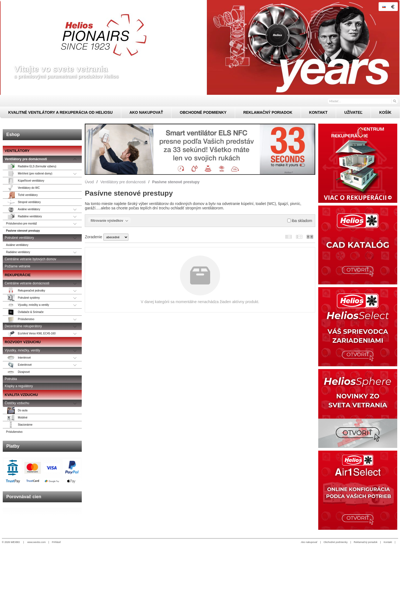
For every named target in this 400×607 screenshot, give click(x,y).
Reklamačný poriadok (366, 542)
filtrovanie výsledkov (109, 220)
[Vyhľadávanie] (363, 101)
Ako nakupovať (309, 542)
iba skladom (299, 220)
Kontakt (388, 542)
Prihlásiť (56, 542)
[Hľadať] (394, 101)
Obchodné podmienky (335, 542)
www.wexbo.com (36, 542)
